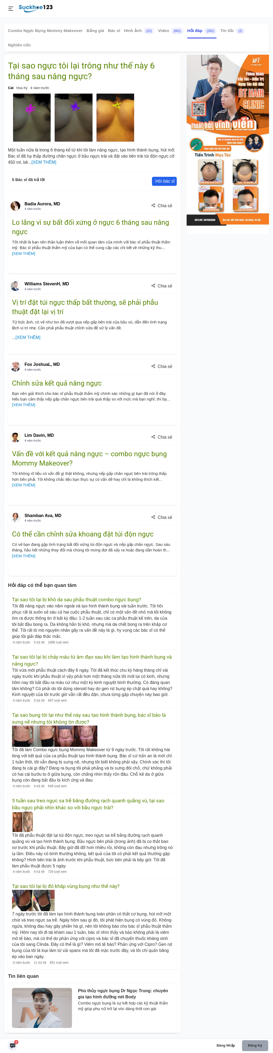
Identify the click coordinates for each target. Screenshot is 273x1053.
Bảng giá (95, 30)
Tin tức (232, 31)
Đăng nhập (226, 1045)
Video (170, 31)
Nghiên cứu (19, 45)
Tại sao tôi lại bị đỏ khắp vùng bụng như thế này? (66, 886)
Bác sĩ (114, 30)
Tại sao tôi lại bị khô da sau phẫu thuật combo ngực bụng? (76, 600)
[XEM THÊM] (43, 162)
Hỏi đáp (201, 31)
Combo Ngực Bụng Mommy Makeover (45, 30)
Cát (11, 88)
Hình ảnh (139, 31)
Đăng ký (255, 1045)
